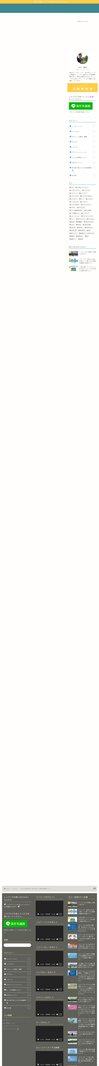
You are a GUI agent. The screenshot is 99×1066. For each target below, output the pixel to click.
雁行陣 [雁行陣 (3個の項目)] (81, 239)
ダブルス (84, 142)
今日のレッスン (84, 162)
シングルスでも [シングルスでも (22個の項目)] (74, 202)
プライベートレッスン (84, 152)
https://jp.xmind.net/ (12, 323)
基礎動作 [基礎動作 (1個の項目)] (80, 222)
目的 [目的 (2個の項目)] (89, 230)
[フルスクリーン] (61, 854)
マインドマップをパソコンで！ (19, 192)
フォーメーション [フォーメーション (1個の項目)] (75, 216)
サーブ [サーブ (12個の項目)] (82, 199)
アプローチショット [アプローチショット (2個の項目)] (75, 190)
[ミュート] (57, 854)
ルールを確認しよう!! (84, 157)
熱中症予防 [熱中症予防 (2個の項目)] (82, 230)
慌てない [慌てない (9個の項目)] (81, 227)
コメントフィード (12, 965)
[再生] (38, 854)
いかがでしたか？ (16, 201)
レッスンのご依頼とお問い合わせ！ (47, 15)
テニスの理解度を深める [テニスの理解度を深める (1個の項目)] (76, 210)
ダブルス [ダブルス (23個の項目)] (73, 207)
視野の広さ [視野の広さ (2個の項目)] (80, 236)
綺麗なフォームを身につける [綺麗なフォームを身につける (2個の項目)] (87, 233)
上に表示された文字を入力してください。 (16, 803)
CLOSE (57, 186)
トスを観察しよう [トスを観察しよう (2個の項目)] (75, 213)
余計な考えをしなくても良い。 (21, 195)
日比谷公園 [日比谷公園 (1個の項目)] (73, 230)
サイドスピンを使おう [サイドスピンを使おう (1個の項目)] (87, 196)
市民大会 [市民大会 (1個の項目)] (73, 227)
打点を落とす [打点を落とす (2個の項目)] (89, 227)
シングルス (84, 131)
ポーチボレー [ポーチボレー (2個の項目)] (91, 219)
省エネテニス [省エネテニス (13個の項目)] (74, 233)
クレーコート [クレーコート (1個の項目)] (84, 193)
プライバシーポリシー (11, 1063)
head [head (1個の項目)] (72, 187)
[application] (49, 848)
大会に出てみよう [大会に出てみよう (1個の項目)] (89, 222)
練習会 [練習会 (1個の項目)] (72, 236)
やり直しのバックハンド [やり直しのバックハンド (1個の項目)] (82, 187)
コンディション (84, 126)
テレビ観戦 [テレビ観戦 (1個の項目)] (88, 210)
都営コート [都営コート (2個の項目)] (73, 239)
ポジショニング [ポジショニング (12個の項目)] (81, 219)
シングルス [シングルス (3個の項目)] (89, 199)
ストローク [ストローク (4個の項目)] (84, 202)
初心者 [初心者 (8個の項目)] (72, 222)
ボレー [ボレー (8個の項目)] (72, 219)
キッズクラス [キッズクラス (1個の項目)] (87, 190)
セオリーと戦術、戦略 (84, 136)
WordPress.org (12, 968)
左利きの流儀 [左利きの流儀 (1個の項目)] (87, 224)
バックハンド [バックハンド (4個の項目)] (86, 213)
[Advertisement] (33, 141)
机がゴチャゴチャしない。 (19, 198)
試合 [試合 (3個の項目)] (87, 236)
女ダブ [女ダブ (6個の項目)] (72, 224)
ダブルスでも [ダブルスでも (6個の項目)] (82, 207)
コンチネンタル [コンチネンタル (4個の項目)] (74, 196)
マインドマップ (15, 573)
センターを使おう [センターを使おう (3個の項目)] (75, 204)
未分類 (84, 175)
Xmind (6, 573)
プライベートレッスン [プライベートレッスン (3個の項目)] (88, 216)
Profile (30, 15)
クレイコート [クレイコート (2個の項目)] (74, 193)
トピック (6, 71)
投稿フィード (10, 963)
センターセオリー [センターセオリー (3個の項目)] (87, 204)
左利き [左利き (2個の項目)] (79, 224)
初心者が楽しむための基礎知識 (84, 169)
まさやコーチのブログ (49, 8)
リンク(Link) (67, 15)
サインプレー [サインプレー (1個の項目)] (74, 199)
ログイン (9, 960)
